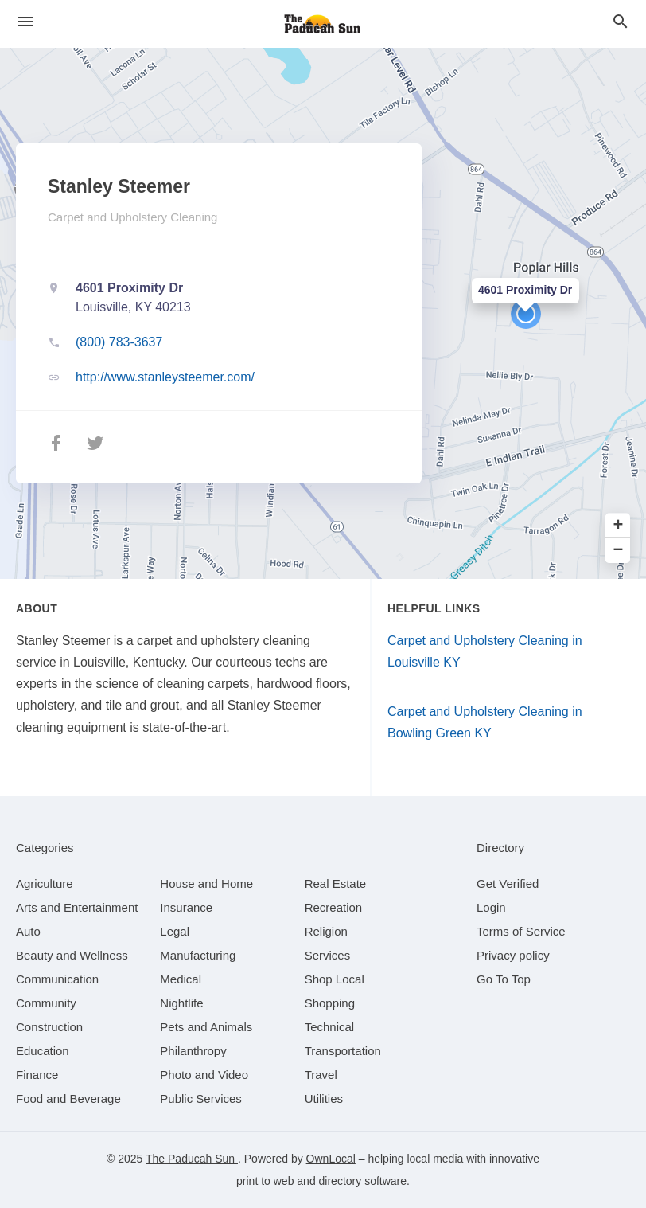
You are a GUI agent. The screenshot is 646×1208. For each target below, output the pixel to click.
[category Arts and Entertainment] (77, 907)
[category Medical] (180, 979)
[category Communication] (57, 979)
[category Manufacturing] (197, 955)
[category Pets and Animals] (206, 1027)
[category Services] (328, 955)
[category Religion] (326, 931)
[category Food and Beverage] (68, 1098)
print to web (265, 1181)
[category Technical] (330, 1027)
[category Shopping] (330, 1003)
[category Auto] (28, 931)
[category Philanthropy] (193, 1050)
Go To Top (504, 979)
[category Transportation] (343, 1050)
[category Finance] (37, 1074)
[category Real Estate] (336, 883)
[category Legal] (174, 931)
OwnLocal (331, 1158)
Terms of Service (521, 931)
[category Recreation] (334, 907)
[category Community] (46, 1003)
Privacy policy (513, 955)
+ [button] (618, 526)
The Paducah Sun (192, 1158)
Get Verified (508, 883)
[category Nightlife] (181, 1003)
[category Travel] (321, 1074)
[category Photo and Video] (204, 1074)
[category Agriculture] (44, 883)
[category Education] (42, 1050)
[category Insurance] (186, 907)
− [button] (618, 550)
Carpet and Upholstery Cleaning (132, 217)
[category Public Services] (201, 1098)
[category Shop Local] (334, 979)
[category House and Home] (206, 883)
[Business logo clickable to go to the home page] (323, 24)
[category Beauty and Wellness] (72, 955)
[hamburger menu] (25, 22)
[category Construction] (49, 1027)
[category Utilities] (324, 1098)
